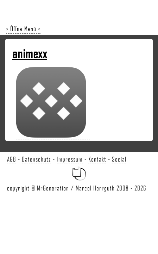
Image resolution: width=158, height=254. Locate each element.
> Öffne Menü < (23, 28)
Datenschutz (36, 159)
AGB (11, 159)
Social (119, 159)
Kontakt (97, 159)
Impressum (70, 159)
